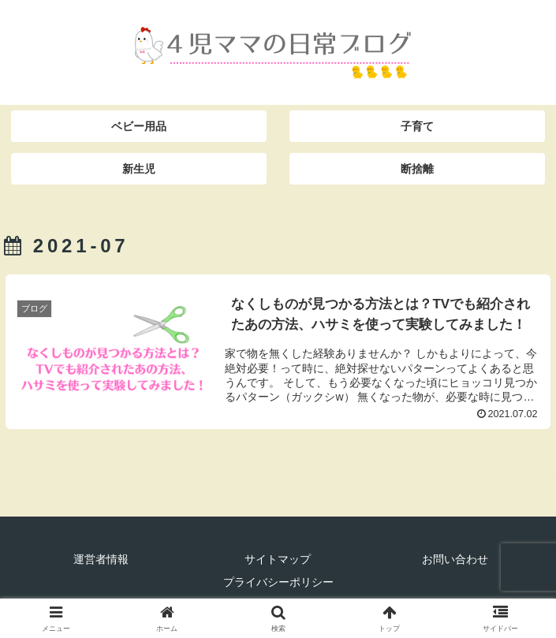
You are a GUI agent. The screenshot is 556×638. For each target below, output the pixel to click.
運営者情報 (101, 559)
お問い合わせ (455, 559)
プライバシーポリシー (278, 582)
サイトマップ (277, 559)
